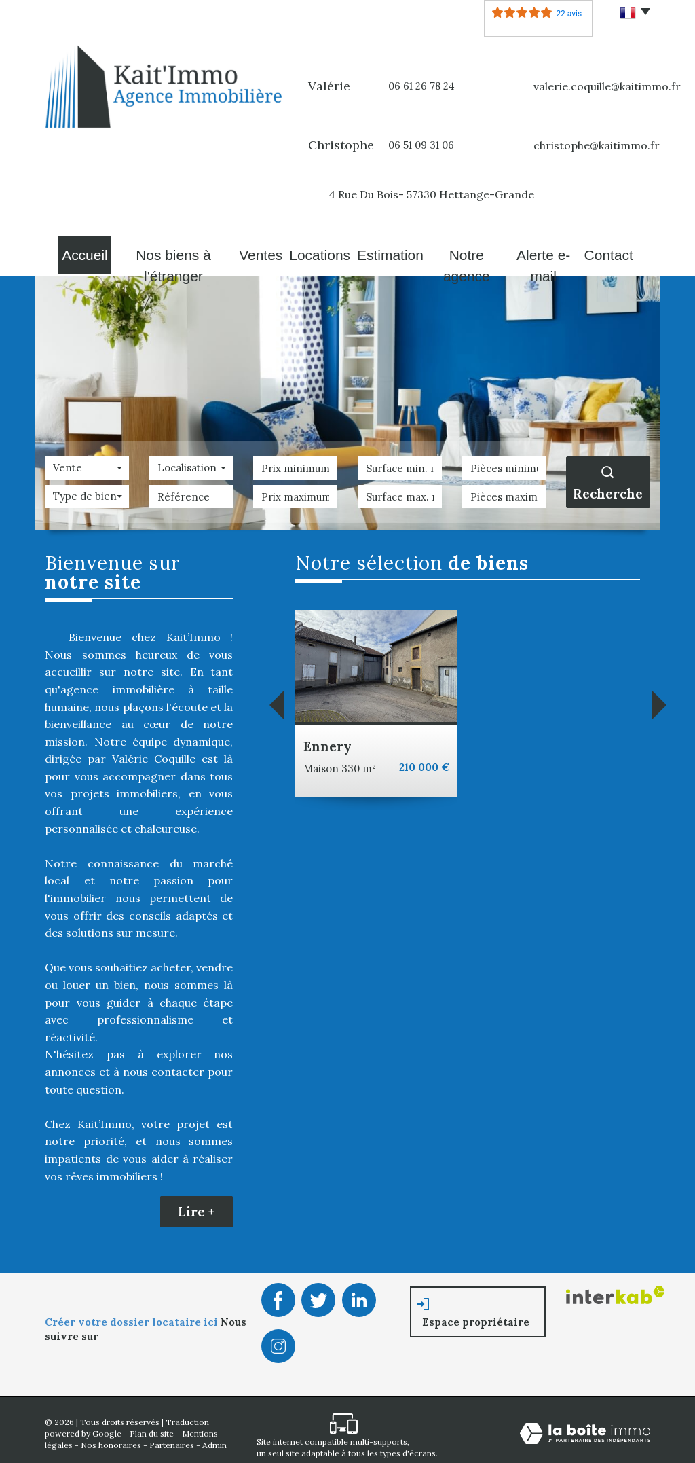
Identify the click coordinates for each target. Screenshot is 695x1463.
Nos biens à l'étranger (164, 251)
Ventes (252, 251)
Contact (619, 251)
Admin (214, 1438)
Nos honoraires (111, 1438)
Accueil (74, 251)
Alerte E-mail (549, 251)
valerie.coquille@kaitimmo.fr (607, 86)
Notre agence (464, 251)
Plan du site (152, 1427)
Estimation (386, 251)
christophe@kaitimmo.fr (596, 145)
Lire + (196, 1205)
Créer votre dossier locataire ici (133, 1315)
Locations (315, 251)
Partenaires (171, 1438)
